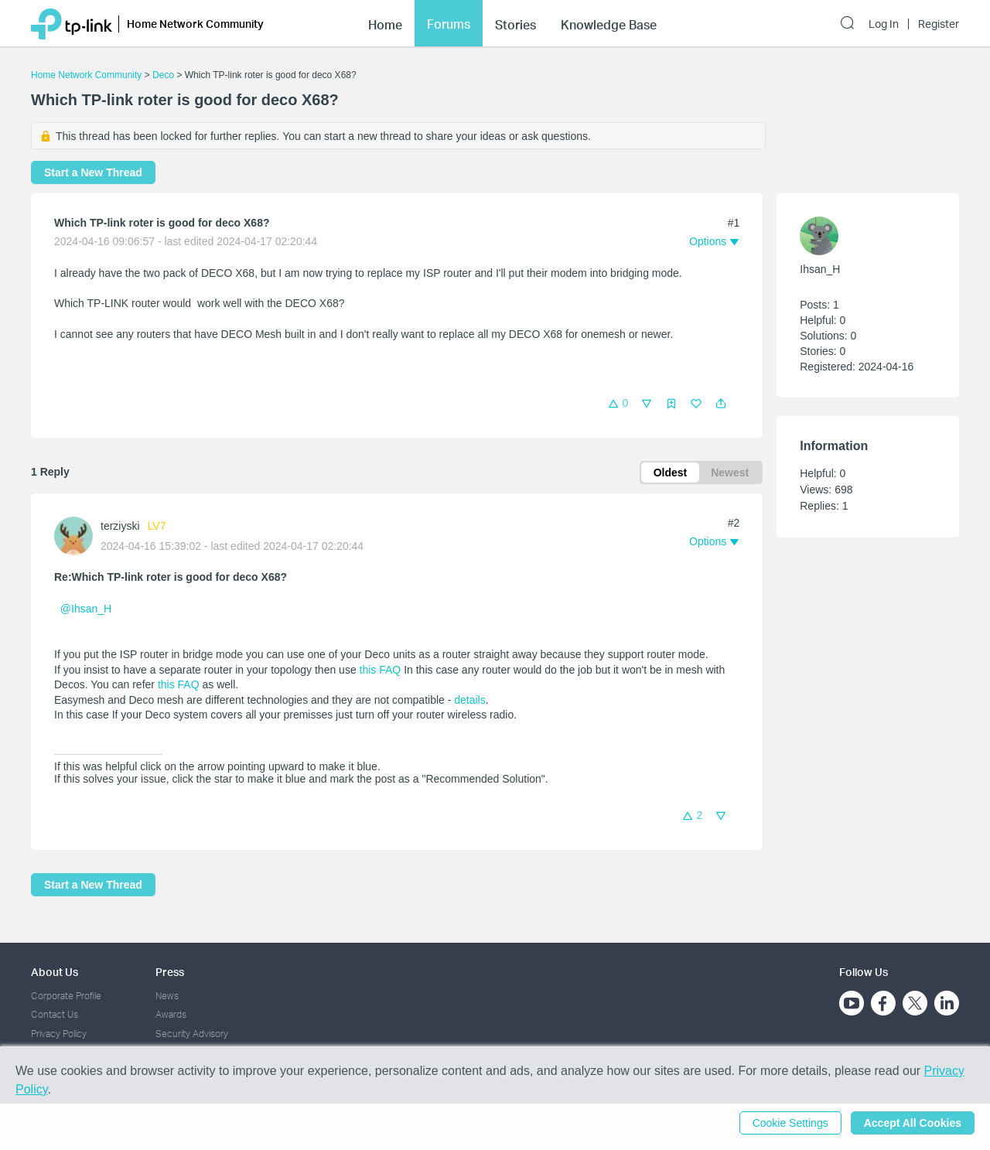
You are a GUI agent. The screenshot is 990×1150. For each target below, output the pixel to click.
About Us (54, 971)
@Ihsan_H (85, 608)
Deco (163, 75)
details (469, 700)
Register (938, 24)
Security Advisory (191, 1033)
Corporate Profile (66, 996)
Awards (170, 1014)
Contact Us (54, 1014)
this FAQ (380, 670)
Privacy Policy (59, 1033)
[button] (721, 404)
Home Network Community (86, 75)
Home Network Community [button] (195, 23)
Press (169, 971)
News (167, 996)
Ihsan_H (820, 269)
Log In (884, 24)
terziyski (120, 526)
